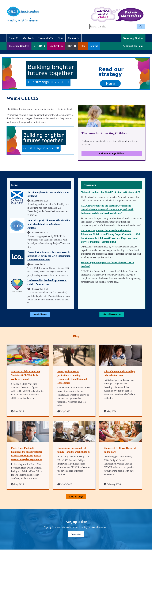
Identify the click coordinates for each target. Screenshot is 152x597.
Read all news (40, 314)
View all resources (111, 314)
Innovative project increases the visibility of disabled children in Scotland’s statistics (48, 224)
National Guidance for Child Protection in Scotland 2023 (110, 191)
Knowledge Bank (133, 38)
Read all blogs (76, 496)
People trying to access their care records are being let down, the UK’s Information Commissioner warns (48, 255)
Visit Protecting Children (111, 153)
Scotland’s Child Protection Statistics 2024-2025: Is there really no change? (26, 375)
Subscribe (76, 534)
